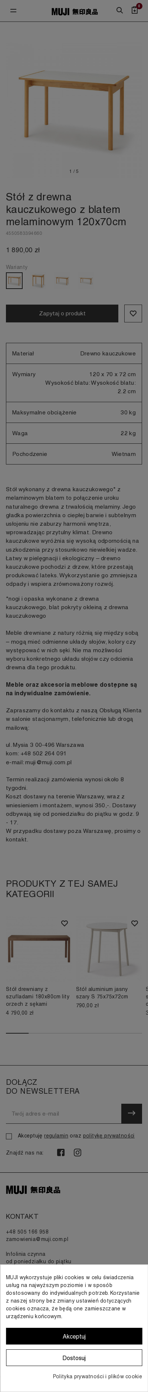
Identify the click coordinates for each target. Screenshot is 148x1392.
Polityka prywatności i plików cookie (97, 1376)
